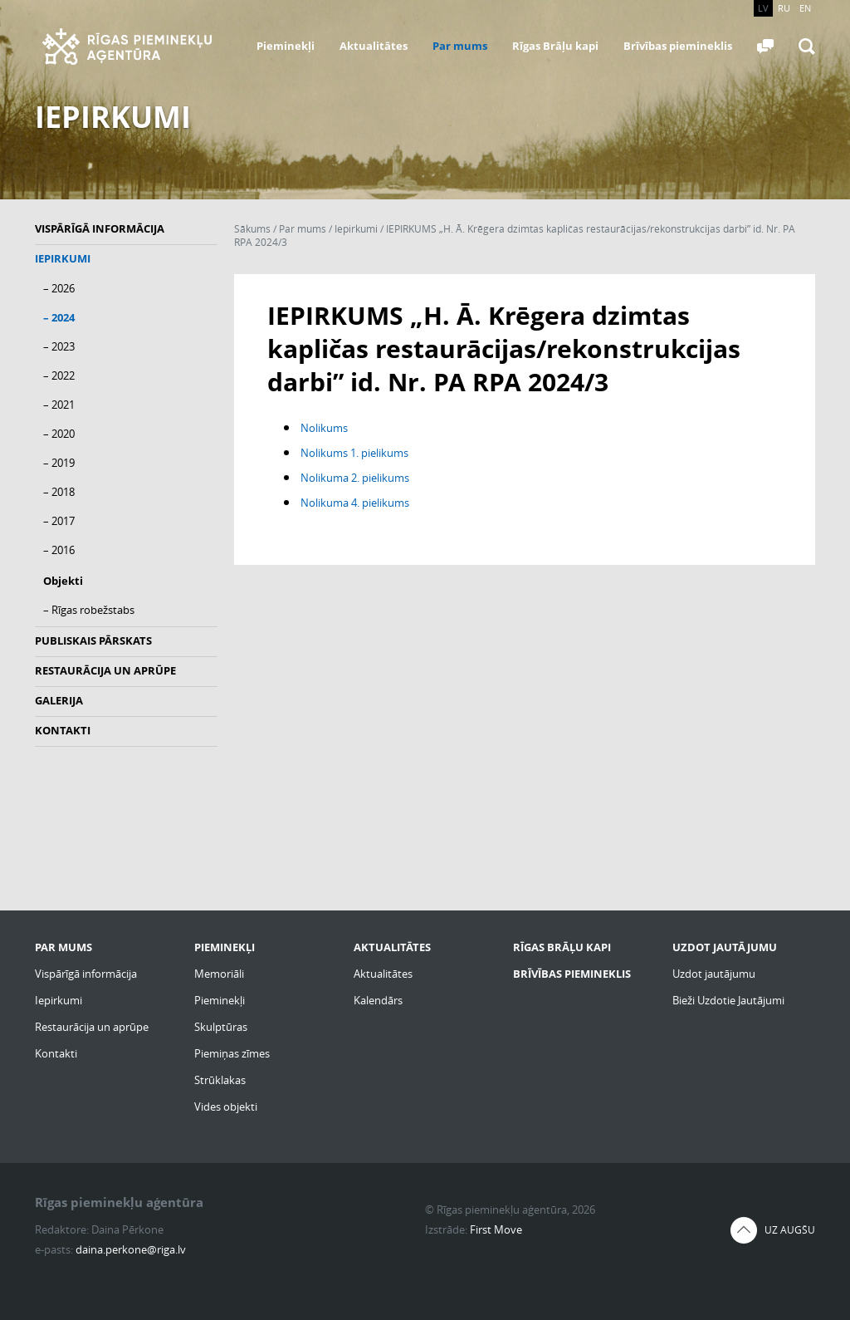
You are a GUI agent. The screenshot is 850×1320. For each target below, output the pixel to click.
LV (763, 8)
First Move (496, 1229)
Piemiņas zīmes (232, 1053)
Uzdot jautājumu (713, 973)
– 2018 (59, 491)
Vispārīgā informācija (99, 228)
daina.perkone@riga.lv (131, 1249)
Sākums (252, 229)
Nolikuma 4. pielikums (354, 502)
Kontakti (62, 730)
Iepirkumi (62, 258)
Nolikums (324, 427)
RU (784, 8)
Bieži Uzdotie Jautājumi (728, 1000)
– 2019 (59, 462)
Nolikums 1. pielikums (354, 452)
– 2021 (59, 404)
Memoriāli (219, 973)
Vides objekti (225, 1106)
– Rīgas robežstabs (88, 609)
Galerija (59, 700)
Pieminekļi (285, 45)
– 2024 (59, 317)
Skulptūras (220, 1026)
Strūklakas (220, 1079)
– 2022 (59, 375)
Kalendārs (378, 1000)
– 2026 (59, 288)
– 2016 (59, 549)
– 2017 (59, 520)
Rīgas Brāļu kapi (555, 45)
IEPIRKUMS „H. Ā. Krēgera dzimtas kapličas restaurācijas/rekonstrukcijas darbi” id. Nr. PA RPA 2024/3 (514, 235)
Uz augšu (790, 1230)
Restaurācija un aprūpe (105, 670)
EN (805, 8)
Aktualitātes (374, 45)
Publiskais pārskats (93, 640)
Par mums (459, 45)
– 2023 (59, 346)
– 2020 (59, 433)
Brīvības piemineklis (677, 45)
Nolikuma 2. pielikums (354, 477)
